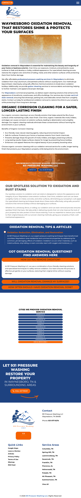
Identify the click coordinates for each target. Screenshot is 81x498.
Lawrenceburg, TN (50, 456)
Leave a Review (14, 451)
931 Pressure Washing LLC (37, 496)
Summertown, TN (49, 480)
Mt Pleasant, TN (48, 476)
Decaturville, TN (40, 326)
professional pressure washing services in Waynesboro (40, 79)
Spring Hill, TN (48, 452)
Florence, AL (40, 328)
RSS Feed (11, 465)
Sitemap (11, 462)
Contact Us (7, 3)
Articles (11, 454)
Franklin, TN (40, 329)
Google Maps (13, 448)
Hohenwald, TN (48, 469)
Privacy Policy (13, 457)
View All (45, 484)
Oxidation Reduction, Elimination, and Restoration (35, 232)
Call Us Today (20, 391)
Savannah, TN (48, 459)
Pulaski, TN (46, 473)
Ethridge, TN (40, 327)
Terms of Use (13, 459)
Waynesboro (10, 93)
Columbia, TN (40, 324)
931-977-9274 (53, 421)
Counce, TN (40, 325)
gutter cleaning (34, 86)
